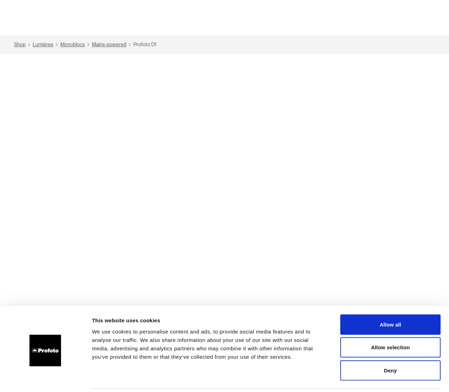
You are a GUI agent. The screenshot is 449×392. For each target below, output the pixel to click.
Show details (368, 378)
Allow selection (390, 323)
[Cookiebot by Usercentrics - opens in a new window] (45, 378)
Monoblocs (75, 45)
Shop (23, 45)
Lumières (46, 45)
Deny (390, 346)
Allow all (390, 300)
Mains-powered (112, 45)
